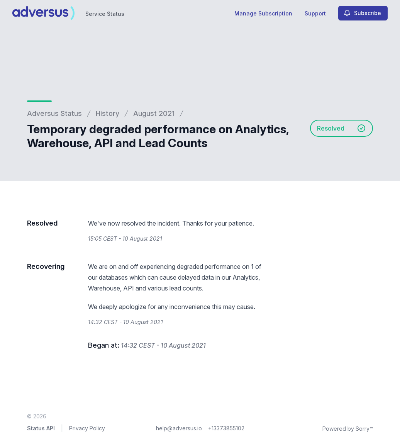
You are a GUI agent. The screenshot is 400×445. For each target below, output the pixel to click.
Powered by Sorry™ (347, 428)
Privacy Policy (87, 428)
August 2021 (154, 113)
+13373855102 (226, 428)
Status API (41, 428)
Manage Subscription (263, 13)
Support (315, 13)
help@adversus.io (179, 428)
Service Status (104, 13)
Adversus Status (54, 113)
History (107, 113)
